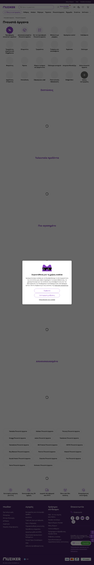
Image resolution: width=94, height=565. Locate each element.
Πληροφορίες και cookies (47, 300)
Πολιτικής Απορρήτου (61, 285)
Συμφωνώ (47, 290)
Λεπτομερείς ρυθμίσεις (47, 295)
